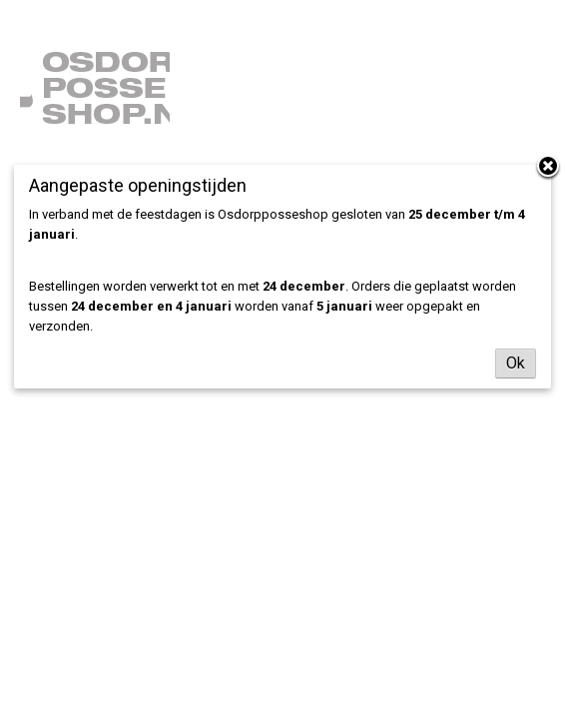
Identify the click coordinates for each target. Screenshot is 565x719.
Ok (515, 363)
